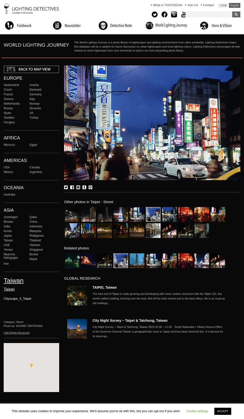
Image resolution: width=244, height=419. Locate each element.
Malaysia (35, 231)
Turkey (33, 117)
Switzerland (11, 85)
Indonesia (35, 226)
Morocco (9, 145)
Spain (7, 113)
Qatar (33, 217)
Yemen (8, 249)
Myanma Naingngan (11, 256)
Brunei (33, 254)
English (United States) (234, 5)
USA (7, 167)
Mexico (8, 172)
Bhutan (8, 221)
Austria (34, 85)
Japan (8, 235)
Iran (6, 263)
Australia (9, 194)
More (159, 298)
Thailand (35, 240)
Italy (32, 99)
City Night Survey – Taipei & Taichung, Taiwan (130, 320)
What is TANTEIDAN (167, 5)
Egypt (33, 145)
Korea (8, 231)
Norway (34, 103)
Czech (8, 89)
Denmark (35, 89)
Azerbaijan (11, 217)
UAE (7, 245)
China (33, 221)
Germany (35, 94)
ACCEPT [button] (222, 411)
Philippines (36, 235)
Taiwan (8, 240)
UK (31, 113)
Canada (34, 167)
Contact (208, 5)
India (7, 226)
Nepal (33, 259)
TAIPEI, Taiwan (105, 287)
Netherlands (12, 103)
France (8, 94)
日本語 (223, 5)
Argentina (35, 172)
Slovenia (35, 108)
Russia (8, 108)
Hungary (9, 122)
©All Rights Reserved (16, 332)
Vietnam (34, 245)
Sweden (9, 117)
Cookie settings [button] (197, 411)
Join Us (192, 5)
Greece (9, 99)
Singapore (36, 249)
